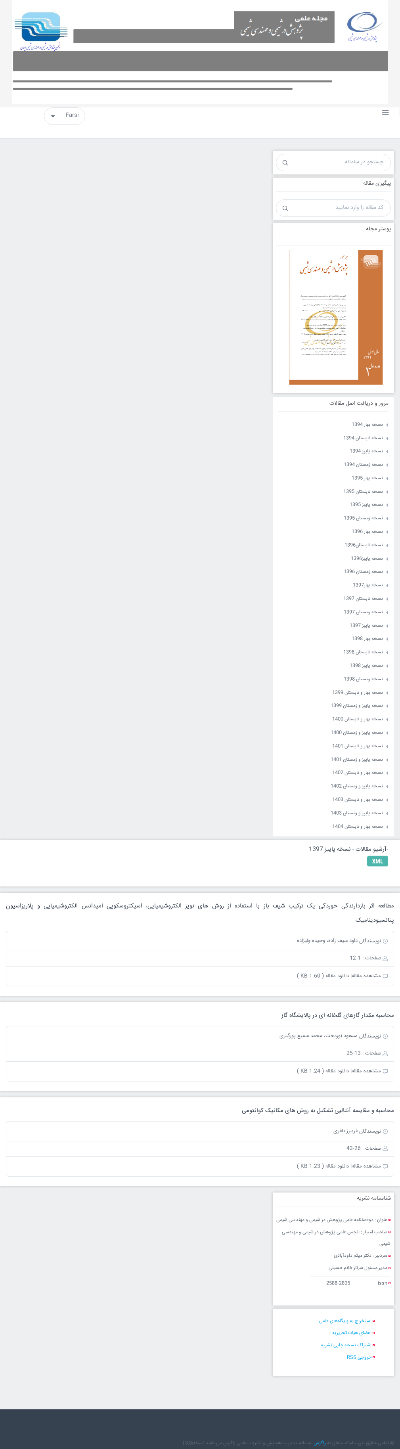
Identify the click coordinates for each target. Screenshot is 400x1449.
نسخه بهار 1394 (367, 425)
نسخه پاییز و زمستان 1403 (357, 813)
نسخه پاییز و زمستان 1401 (357, 760)
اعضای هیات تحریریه (351, 1333)
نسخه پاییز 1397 (366, 626)
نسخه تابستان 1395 (363, 492)
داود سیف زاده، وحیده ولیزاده (327, 941)
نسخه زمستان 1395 (363, 518)
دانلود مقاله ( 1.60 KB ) (323, 976)
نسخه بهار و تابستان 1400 (357, 719)
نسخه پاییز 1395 (366, 505)
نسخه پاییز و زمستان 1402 (357, 786)
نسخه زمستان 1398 (363, 679)
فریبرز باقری (345, 1131)
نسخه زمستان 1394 (363, 465)
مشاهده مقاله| (365, 976)
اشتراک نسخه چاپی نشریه (346, 1345)
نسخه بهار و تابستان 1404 (357, 827)
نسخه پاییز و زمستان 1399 (357, 706)
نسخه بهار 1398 (367, 639)
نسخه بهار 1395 (367, 478)
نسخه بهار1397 (368, 585)
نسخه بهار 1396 (367, 532)
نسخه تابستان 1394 (363, 438)
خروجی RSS (359, 1357)
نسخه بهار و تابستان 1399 (357, 693)
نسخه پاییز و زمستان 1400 (357, 733)
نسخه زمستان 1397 (363, 612)
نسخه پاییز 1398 (366, 666)
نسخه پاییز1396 (367, 559)
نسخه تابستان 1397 (363, 599)
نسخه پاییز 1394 (366, 451)
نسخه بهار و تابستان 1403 (357, 800)
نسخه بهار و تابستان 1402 (357, 773)
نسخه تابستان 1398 (363, 652)
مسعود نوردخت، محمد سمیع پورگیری (318, 1036)
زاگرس (320, 1443)
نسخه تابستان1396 (363, 545)
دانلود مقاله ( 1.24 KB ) (323, 1071)
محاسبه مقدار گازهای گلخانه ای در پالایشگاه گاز (337, 1015)
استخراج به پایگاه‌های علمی (345, 1321)
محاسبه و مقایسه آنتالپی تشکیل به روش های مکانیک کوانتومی (318, 1110)
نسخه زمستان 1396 (363, 572)
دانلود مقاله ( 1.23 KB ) (323, 1166)
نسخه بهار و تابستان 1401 (357, 746)
